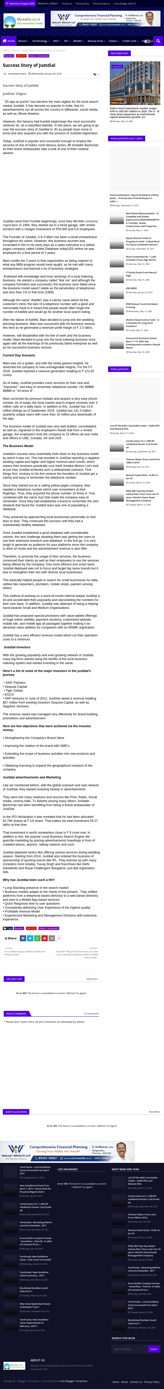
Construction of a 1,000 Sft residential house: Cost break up (142, 444)
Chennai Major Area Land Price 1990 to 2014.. (143, 461)
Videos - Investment (23, 50)
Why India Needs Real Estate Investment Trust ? (35, 1305)
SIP (66, 41)
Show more (92, 978)
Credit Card (129, 41)
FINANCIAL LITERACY (48, 3)
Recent (22, 41)
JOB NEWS (131, 288)
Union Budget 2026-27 (125, 3)
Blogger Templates (28, 1381)
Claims (113, 41)
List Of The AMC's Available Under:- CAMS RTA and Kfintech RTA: (135, 427)
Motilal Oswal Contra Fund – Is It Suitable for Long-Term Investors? (142, 323)
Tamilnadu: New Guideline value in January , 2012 (34, 1274)
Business (9, 55)
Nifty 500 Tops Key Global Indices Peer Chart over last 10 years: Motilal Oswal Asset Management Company (142, 495)
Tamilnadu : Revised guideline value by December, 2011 (36, 1224)
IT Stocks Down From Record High (141, 274)
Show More (154, 1111)
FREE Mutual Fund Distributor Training (142, 305)
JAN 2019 (21, 55)
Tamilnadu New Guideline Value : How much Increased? (35, 1258)
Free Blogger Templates (74, 1381)
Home (11, 41)
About (124, 1382)
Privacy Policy (83, 3)
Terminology (39, 41)
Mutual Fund (95, 41)
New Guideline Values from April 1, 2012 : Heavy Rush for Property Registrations (35, 1188)
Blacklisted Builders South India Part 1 (34, 1289)
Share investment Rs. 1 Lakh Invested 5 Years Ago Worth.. (141, 258)
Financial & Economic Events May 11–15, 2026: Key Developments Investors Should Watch (143, 343)
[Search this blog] (130, 1349)
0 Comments (91, 1013)
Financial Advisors (102, 3)
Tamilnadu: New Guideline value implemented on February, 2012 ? (34, 1322)
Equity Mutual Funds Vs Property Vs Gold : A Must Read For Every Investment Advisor (142, 241)
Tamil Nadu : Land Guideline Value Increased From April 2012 (35, 1170)
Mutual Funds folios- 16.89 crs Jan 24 (142, 477)
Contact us (67, 3)
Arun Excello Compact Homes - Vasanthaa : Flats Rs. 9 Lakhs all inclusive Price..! (36, 1241)
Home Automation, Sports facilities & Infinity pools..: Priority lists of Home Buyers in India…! (134, 198)
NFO (55, 41)
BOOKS (77, 41)
